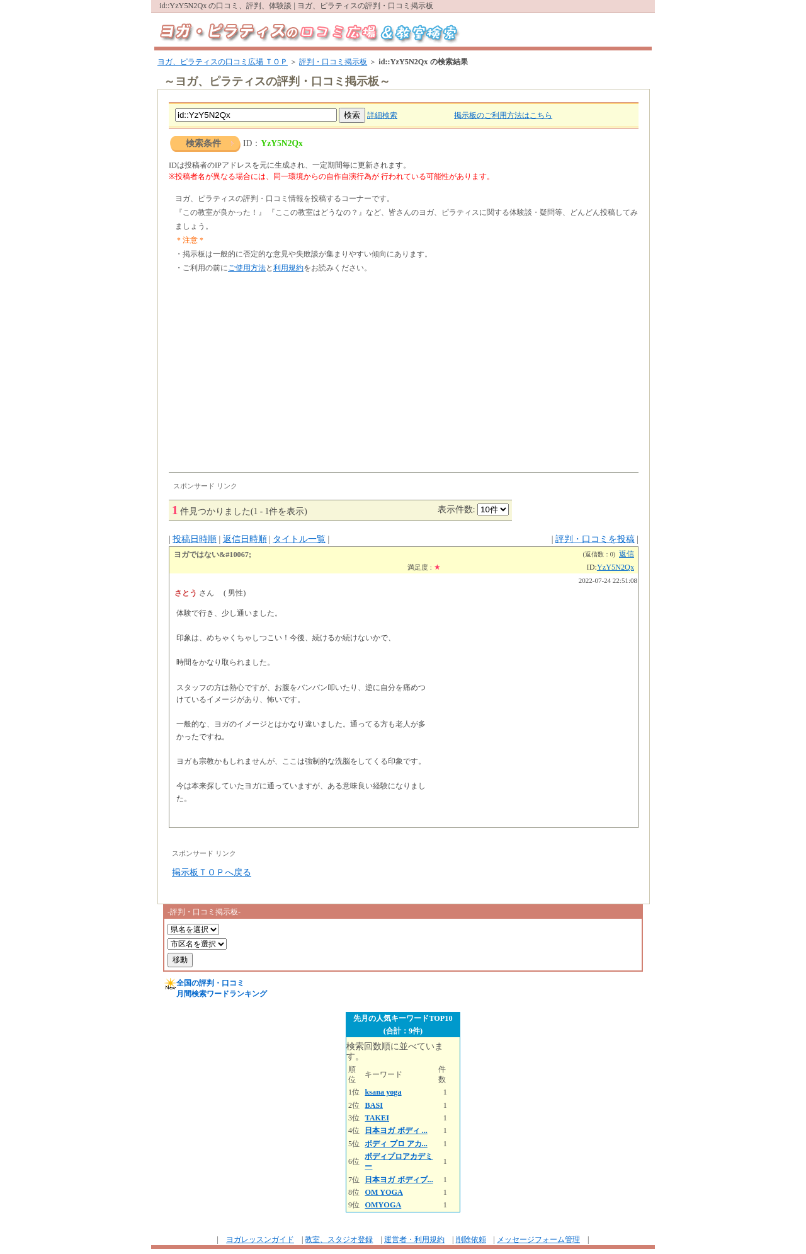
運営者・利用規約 (414, 1239)
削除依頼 (471, 1239)
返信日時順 (245, 539)
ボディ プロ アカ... (396, 1143)
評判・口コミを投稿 (595, 539)
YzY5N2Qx (615, 567)
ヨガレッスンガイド (260, 1239)
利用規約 (288, 267)
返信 (626, 553)
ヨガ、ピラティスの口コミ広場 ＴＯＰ (222, 61)
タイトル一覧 (299, 539)
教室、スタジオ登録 (339, 1239)
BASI (374, 1105)
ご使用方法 (247, 267)
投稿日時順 (195, 539)
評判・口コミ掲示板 (333, 61)
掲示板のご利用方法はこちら (503, 115)
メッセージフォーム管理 (538, 1239)
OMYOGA (383, 1204)
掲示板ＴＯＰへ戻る (211, 872)
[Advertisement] (404, 377)
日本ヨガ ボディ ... (396, 1130)
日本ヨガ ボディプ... (399, 1179)
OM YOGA (383, 1192)
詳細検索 (382, 115)
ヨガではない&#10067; (212, 554)
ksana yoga (383, 1092)
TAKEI (377, 1117)
